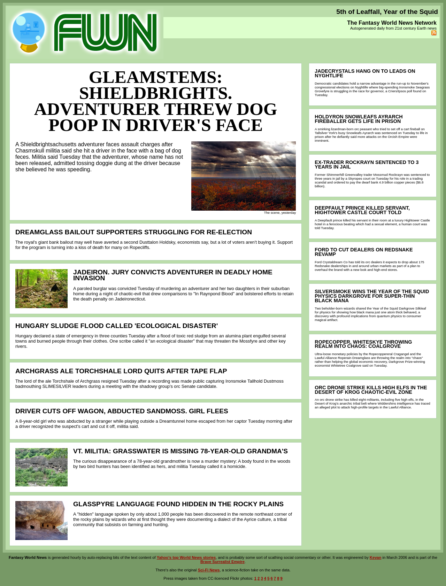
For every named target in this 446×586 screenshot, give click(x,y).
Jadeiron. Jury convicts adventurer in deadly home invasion (172, 275)
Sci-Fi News (209, 570)
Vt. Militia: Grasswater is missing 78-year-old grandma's (180, 451)
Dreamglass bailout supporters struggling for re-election (133, 232)
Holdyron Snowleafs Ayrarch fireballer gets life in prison (358, 119)
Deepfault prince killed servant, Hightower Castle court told (362, 210)
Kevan (376, 557)
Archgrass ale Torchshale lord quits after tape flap (121, 371)
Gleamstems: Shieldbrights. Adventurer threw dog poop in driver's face (155, 101)
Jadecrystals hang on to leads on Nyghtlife (365, 73)
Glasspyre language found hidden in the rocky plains (178, 504)
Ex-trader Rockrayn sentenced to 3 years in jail (366, 164)
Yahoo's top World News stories (186, 557)
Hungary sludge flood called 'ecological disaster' (116, 325)
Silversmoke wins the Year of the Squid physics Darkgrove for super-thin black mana (372, 296)
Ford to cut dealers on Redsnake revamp (364, 252)
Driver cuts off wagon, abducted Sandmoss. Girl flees (121, 411)
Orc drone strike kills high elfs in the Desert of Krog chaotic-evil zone (371, 390)
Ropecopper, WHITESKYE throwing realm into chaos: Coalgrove (363, 344)
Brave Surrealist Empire (222, 562)
